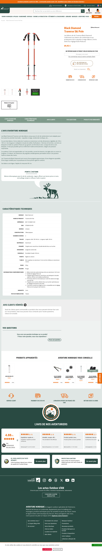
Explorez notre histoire (60, 516)
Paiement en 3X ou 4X (70, 79)
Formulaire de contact (51, 521)
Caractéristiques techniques (31, 119)
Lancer (83, 11)
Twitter (61, 480)
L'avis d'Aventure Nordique (10, 119)
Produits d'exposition (68, 533)
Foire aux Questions (51, 523)
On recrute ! (31, 526)
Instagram (44, 480)
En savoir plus (41, 461)
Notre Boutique (49, 526)
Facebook (50, 480)
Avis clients (48, 534)
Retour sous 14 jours (93, 79)
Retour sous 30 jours (91, 401)
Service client (11, 401)
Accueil (3, 20)
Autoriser (35, 93)
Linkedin (73, 480)
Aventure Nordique (35, 507)
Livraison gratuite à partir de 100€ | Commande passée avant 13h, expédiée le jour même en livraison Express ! (51, 1)
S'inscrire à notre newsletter (51, 495)
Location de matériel (51, 531)
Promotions (65, 523)
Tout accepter (96, 545)
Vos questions (71, 120)
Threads (56, 480)
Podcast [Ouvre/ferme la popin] (100, 378)
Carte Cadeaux (66, 536)
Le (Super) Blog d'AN (34, 523)
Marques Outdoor (67, 521)
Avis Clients (51, 120)
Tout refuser (47, 549)
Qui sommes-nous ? (33, 521)
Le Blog (34, 480)
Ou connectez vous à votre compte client (81, 57)
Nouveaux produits (67, 526)
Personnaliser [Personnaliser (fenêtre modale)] (57, 549)
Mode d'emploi (9, 103)
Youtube (67, 480)
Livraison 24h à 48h (82, 79)
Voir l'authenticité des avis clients (10, 445)
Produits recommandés (92, 120)
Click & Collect (49, 529)
